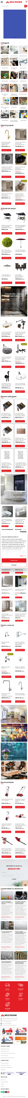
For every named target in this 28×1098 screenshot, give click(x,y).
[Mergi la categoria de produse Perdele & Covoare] (5, 103)
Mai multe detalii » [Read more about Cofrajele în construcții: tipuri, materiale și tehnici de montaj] (19, 977)
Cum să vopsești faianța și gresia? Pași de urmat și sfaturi (20, 932)
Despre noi (3, 1079)
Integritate (3, 1069)
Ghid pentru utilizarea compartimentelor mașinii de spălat (20, 902)
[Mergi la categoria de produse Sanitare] (5, 115)
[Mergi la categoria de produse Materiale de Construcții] (14, 90)
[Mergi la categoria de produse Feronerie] (23, 63)
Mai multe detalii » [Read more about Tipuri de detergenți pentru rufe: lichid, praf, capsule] (6, 917)
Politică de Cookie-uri (5, 1065)
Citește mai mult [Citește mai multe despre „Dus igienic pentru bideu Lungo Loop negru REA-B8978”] (7, 391)
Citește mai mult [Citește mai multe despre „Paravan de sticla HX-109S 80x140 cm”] (19, 572)
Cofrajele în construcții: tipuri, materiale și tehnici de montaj (20, 962)
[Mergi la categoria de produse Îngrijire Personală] (14, 77)
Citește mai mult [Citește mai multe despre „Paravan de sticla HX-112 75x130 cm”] (5, 597)
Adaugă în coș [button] (6, 150)
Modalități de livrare (5, 1049)
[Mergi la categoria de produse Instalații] (23, 76)
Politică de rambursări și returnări (8, 1053)
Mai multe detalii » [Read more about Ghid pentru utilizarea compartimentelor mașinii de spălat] (19, 917)
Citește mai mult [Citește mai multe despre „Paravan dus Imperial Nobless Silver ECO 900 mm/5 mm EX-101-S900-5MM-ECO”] (19, 620)
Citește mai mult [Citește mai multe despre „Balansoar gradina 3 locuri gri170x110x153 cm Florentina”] (20, 233)
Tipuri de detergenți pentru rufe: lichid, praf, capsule (7, 902)
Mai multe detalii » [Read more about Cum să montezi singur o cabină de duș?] (6, 947)
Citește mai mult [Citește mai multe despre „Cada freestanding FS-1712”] (5, 572)
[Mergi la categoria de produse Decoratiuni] (23, 51)
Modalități (20, 989)
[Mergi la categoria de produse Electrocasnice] (14, 64)
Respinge (14, 565)
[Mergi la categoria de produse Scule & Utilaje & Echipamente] (14, 116)
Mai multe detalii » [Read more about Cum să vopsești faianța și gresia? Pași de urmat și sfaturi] (19, 947)
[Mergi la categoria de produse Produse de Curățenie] (23, 103)
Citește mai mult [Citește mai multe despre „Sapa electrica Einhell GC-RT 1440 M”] (7, 807)
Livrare (7, 989)
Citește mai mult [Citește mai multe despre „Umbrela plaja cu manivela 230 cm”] (7, 283)
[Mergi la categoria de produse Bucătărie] (5, 51)
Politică (7, 998)
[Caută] (12, 6)
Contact (2, 1086)
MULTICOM (11, 1096)
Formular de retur (4, 1055)
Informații (7, 1008)
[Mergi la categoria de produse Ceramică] (14, 51)
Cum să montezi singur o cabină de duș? (6, 932)
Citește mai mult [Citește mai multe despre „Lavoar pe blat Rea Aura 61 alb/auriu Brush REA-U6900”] (7, 340)
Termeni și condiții (5, 1063)
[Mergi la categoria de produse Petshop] (14, 102)
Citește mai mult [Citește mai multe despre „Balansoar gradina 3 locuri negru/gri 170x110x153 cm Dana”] (7, 233)
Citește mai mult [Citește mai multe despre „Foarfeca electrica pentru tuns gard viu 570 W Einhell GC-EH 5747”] (20, 856)
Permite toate (14, 560)
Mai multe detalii (14, 308)
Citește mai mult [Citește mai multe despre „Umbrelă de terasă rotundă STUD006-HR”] (20, 258)
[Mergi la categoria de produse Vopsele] (23, 115)
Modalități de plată (5, 1051)
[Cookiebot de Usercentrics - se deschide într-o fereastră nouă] (20, 532)
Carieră (2, 1084)
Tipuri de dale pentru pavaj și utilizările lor (6, 962)
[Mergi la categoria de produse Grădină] (5, 76)
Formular (20, 998)
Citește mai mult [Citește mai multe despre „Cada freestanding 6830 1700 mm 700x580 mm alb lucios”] (19, 526)
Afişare (22, 555)
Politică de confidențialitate (7, 1067)
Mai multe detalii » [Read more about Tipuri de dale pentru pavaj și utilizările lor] (6, 977)
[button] (15, 37)
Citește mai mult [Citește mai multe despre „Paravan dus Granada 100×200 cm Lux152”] (5, 620)
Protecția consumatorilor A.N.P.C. (8, 1057)
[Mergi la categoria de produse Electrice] (5, 63)
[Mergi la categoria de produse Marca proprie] (5, 90)
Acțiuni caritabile (4, 1082)
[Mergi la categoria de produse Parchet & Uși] (23, 89)
